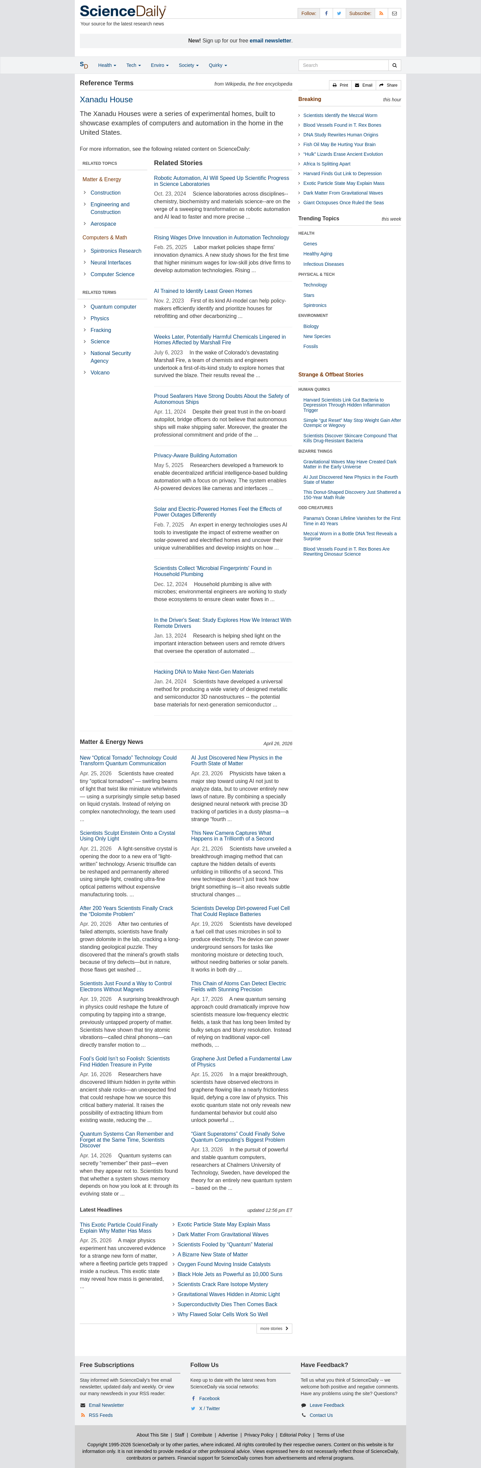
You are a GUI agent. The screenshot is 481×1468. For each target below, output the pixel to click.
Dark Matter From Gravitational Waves (223, 1234)
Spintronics (314, 305)
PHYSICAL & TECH (316, 274)
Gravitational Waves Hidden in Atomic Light (229, 1294)
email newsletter (271, 40)
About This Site (152, 1435)
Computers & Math (105, 237)
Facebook (209, 1398)
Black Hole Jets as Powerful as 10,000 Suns (230, 1274)
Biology (311, 326)
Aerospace (103, 224)
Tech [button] (133, 65)
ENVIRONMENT (313, 315)
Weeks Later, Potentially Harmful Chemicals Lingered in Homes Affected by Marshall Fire (220, 340)
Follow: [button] (308, 13)
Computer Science (113, 274)
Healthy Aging (317, 253)
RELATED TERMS (99, 292)
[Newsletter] (394, 13)
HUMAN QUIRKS (314, 389)
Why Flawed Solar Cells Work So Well (223, 1314)
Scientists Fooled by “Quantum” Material (225, 1244)
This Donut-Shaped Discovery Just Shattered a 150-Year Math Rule (352, 494)
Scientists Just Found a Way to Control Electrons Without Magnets (126, 986)
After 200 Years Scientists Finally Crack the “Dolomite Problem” (126, 911)
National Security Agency (111, 357)
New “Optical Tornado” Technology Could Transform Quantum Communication (128, 761)
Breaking (309, 99)
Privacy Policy (258, 1435)
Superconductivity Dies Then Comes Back (228, 1304)
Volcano (100, 372)
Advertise (228, 1435)
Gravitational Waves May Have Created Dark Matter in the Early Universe (349, 464)
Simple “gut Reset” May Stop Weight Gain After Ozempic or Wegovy (352, 423)
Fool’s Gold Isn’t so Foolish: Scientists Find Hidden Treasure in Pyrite (125, 1061)
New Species (317, 336)
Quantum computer (113, 307)
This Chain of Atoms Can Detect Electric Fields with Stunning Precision (238, 986)
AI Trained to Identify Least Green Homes (203, 291)
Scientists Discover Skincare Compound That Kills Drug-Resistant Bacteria (350, 438)
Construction (106, 193)
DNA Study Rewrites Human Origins (340, 134)
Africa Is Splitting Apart (326, 163)
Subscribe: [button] (360, 13)
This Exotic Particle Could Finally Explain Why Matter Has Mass (119, 1228)
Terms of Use (330, 1435)
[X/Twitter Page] (339, 13)
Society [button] (189, 65)
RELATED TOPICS (100, 163)
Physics (100, 318)
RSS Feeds (101, 1415)
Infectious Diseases (323, 264)
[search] (394, 65)
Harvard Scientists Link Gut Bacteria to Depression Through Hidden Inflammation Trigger (346, 405)
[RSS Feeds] (381, 13)
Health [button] (107, 65)
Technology (315, 285)
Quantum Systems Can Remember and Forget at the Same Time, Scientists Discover (126, 1139)
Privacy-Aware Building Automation (195, 455)
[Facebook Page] (326, 13)
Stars (308, 295)
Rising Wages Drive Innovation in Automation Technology (221, 237)
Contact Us (321, 1415)
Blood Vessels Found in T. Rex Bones (342, 125)
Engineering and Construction (110, 208)
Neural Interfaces (111, 262)
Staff (179, 1435)
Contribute (201, 1435)
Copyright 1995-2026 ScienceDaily (123, 1444)
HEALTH (306, 233)
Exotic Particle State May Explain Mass (224, 1224)
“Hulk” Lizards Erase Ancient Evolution (343, 154)
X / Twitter (209, 1408)
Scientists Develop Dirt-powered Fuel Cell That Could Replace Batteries (240, 911)
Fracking (101, 330)
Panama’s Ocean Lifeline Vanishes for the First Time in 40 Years (351, 521)
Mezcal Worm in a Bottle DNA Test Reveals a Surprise (350, 536)
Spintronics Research (116, 251)
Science (100, 341)
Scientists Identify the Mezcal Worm (340, 115)
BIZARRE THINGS (315, 451)
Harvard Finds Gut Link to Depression (342, 173)
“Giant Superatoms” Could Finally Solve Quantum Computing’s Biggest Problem (238, 1137)
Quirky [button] (218, 65)
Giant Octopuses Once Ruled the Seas (343, 202)
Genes (310, 243)
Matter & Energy (102, 179)
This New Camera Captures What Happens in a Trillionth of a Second (232, 836)
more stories (274, 1328)
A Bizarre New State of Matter (213, 1254)
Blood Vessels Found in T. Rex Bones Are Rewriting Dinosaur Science (346, 551)
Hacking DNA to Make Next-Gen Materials (204, 672)
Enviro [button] (160, 65)
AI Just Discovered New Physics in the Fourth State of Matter (236, 761)
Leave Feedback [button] (327, 1405)
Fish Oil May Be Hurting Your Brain (339, 144)
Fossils (310, 346)
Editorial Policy (295, 1435)
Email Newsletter (106, 1405)
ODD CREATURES (315, 507)
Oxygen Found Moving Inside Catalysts (224, 1264)
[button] (340, 85)
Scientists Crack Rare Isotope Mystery (223, 1284)
